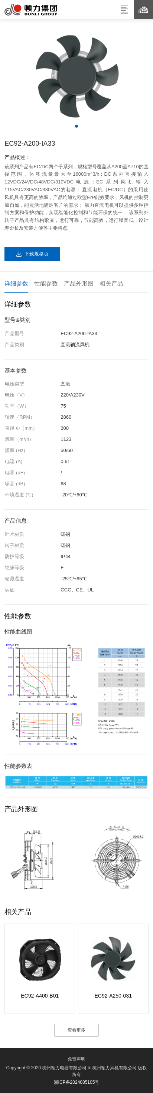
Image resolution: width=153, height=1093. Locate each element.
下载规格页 (37, 254)
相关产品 (111, 283)
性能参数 (46, 283)
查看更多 (76, 1030)
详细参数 (16, 283)
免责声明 (76, 1059)
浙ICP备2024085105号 (77, 1082)
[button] (76, 126)
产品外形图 (79, 283)
